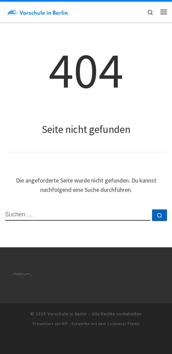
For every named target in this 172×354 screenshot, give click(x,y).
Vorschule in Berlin (67, 314)
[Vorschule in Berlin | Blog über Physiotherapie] (38, 11)
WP (65, 323)
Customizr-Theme (123, 323)
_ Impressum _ (21, 274)
